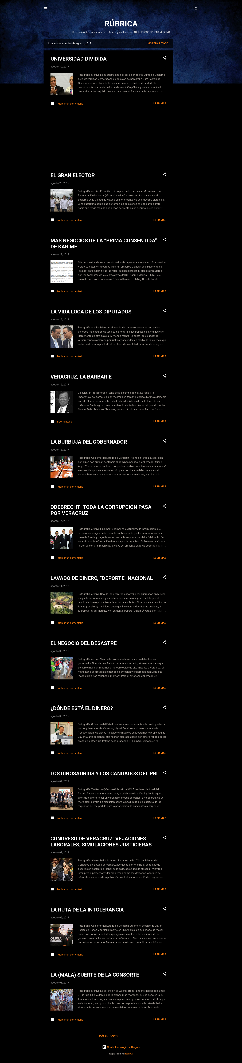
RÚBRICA (121, 23)
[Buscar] (196, 9)
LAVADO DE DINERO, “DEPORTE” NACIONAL (101, 578)
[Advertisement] (187, 91)
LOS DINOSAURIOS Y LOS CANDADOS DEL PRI (104, 773)
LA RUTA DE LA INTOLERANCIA (87, 910)
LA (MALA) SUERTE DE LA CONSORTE (94, 975)
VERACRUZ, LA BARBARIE (81, 377)
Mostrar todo (158, 43)
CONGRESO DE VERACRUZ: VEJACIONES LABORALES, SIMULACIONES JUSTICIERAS (101, 841)
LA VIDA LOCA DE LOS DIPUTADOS (90, 312)
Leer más (159, 103)
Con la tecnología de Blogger (121, 1047)
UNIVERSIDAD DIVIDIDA (78, 59)
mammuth (129, 1054)
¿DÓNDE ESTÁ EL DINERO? (81, 708)
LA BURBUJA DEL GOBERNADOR (88, 442)
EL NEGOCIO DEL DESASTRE (83, 643)
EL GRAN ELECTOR (72, 175)
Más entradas (108, 1035)
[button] (164, 58)
